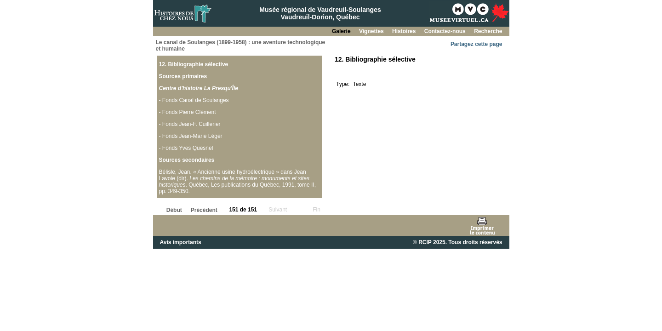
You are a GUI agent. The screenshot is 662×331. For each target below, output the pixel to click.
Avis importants (180, 242)
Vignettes (372, 31)
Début (174, 210)
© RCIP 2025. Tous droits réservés (457, 242)
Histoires (404, 31)
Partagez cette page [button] (476, 44)
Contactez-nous (445, 31)
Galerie (342, 31)
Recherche (488, 31)
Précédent (204, 210)
